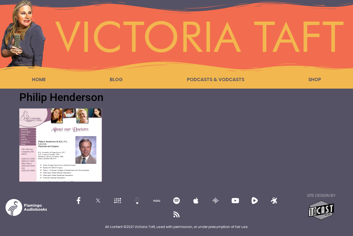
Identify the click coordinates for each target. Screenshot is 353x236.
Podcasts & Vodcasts (215, 79)
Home (39, 79)
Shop (314, 79)
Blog (116, 79)
